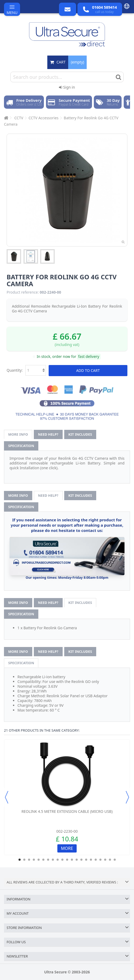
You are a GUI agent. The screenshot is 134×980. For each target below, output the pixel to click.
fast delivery (88, 356)
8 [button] (53, 860)
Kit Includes (80, 434)
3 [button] (29, 860)
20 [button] (110, 860)
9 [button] (58, 860)
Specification (21, 445)
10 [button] (62, 860)
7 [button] (48, 860)
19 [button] (105, 860)
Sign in (67, 87)
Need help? (48, 434)
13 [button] (77, 860)
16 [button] (91, 860)
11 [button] (67, 860)
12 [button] (72, 860)
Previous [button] (6, 797)
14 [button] (81, 860)
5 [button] (39, 860)
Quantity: (15, 370)
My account (18, 913)
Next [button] (127, 797)
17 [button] (96, 860)
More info (18, 434)
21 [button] (115, 860)
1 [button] (20, 860)
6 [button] (43, 860)
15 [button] (86, 860)
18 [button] (100, 860)
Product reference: (23, 292)
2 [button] (24, 860)
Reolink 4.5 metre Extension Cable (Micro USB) (67, 811)
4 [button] (34, 860)
